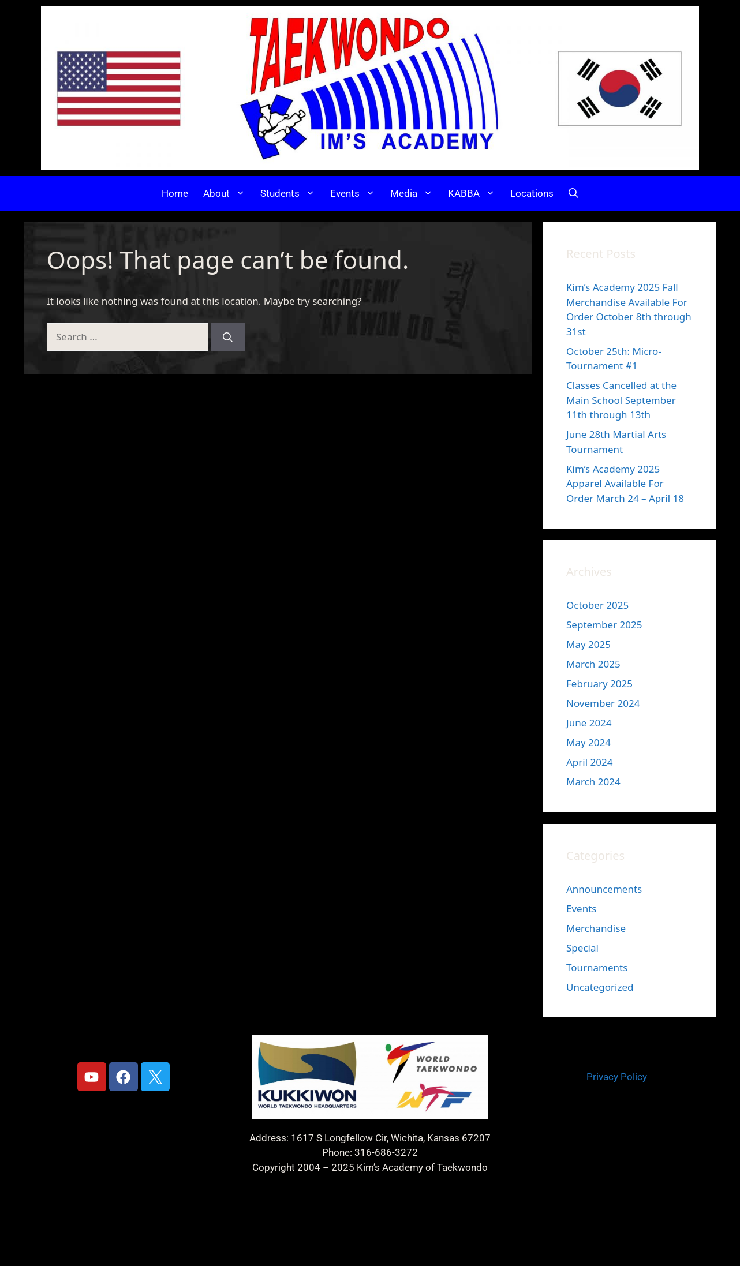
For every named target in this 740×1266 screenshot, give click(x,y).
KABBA (475, 193)
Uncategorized (600, 987)
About (228, 193)
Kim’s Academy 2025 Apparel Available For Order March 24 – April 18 (625, 483)
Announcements (604, 889)
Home (175, 193)
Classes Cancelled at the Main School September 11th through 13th (621, 400)
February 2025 (599, 683)
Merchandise (596, 928)
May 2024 (588, 742)
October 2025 (597, 605)
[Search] (228, 337)
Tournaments (596, 967)
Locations (532, 193)
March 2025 (593, 664)
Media (415, 193)
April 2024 (589, 762)
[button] (573, 193)
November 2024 (603, 703)
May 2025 (588, 644)
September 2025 (604, 624)
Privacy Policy (616, 1077)
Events (356, 193)
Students (291, 193)
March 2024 (593, 781)
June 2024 (589, 722)
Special (582, 947)
